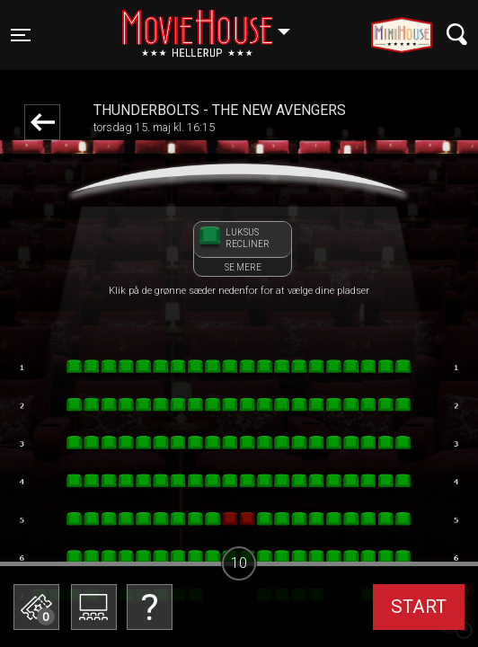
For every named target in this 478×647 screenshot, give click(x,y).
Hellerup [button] (215, 24)
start (419, 606)
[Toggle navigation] (20, 35)
